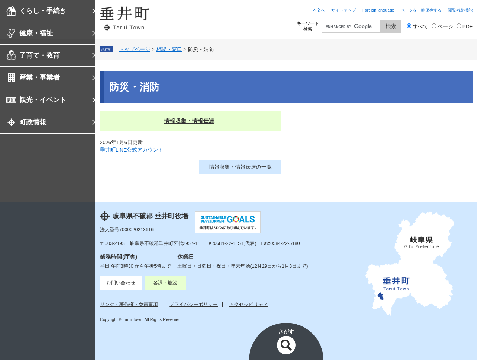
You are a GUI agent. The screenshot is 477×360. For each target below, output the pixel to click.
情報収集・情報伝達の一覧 (240, 167)
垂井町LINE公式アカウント (131, 150)
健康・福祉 (36, 33)
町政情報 (32, 122)
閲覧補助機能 (460, 10)
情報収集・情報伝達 (189, 121)
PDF (467, 26)
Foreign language (378, 10)
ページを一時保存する (421, 10)
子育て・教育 (39, 55)
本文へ (319, 10)
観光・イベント (42, 99)
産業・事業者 (39, 77)
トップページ (134, 49)
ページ (445, 26)
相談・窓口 (169, 49)
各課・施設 (165, 283)
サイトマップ (343, 10)
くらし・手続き (42, 11)
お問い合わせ (120, 283)
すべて (420, 26)
